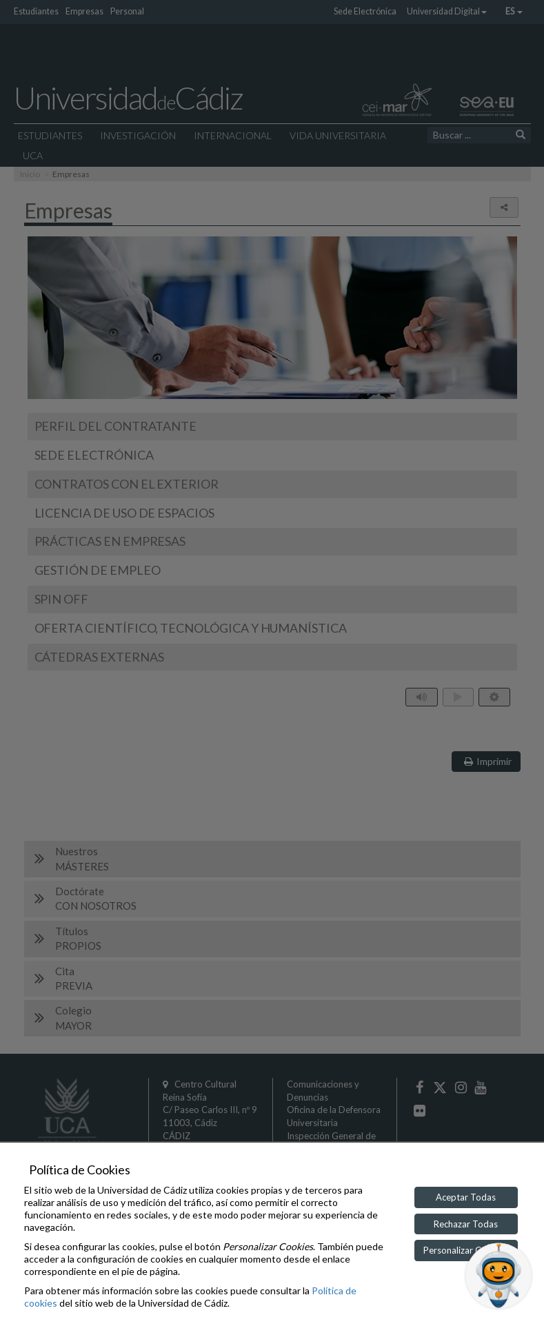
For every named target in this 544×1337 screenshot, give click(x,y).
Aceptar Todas (466, 1197)
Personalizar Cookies (465, 1250)
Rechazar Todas (466, 1223)
